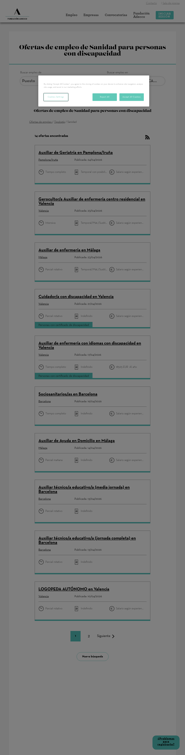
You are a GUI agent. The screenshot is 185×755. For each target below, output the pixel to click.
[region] (93, 91)
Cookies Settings (56, 97)
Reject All (104, 97)
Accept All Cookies (131, 97)
